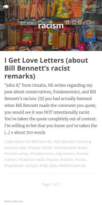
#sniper (32, 165)
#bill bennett (42, 141)
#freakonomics (42, 153)
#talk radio (48, 165)
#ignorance (65, 153)
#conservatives (16, 153)
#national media (31, 159)
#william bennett (72, 165)
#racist (80, 159)
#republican (14, 165)
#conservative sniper (71, 147)
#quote (52, 159)
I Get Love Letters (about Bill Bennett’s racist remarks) (46, 68)
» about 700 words (28, 132)
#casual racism (40, 147)
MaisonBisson (13, 201)
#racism (66, 159)
